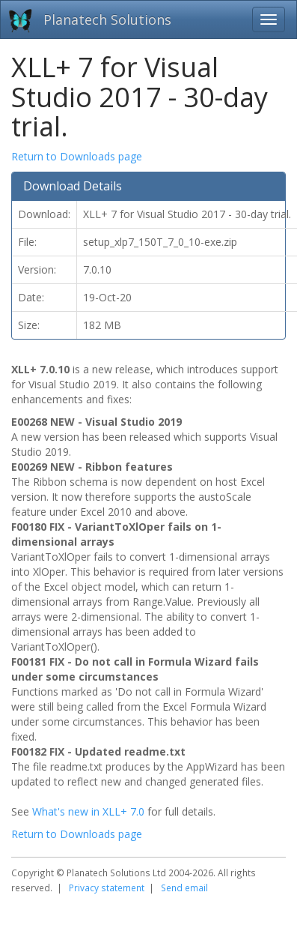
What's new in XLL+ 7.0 (88, 811)
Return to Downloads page (76, 156)
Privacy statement (106, 888)
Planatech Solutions (107, 19)
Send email (184, 888)
